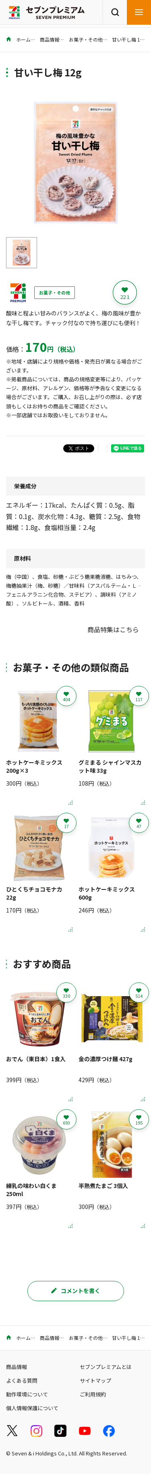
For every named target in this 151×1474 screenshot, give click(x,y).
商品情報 (49, 39)
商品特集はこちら (113, 629)
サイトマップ (95, 1380)
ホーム (18, 39)
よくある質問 (21, 1380)
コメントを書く (75, 1291)
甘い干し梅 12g (129, 39)
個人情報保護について (32, 1408)
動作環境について (27, 1394)
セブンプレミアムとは (106, 1367)
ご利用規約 (93, 1394)
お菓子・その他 (86, 39)
